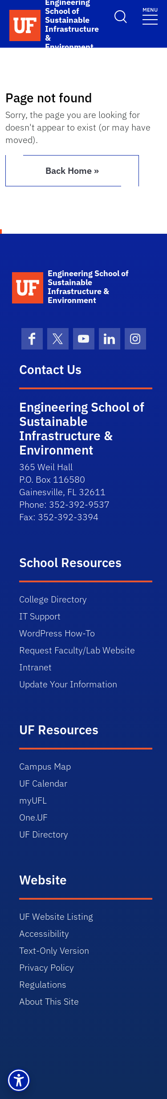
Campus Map (45, 766)
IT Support (40, 616)
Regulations (42, 984)
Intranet (35, 667)
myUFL (33, 800)
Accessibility (44, 933)
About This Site (49, 1001)
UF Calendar (43, 783)
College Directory (53, 599)
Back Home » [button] (72, 170)
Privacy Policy (46, 967)
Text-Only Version (54, 950)
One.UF (33, 817)
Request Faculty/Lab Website (77, 650)
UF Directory (43, 834)
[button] (18, 1080)
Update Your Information (68, 684)
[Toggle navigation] (150, 15)
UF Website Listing (56, 916)
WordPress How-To (57, 633)
